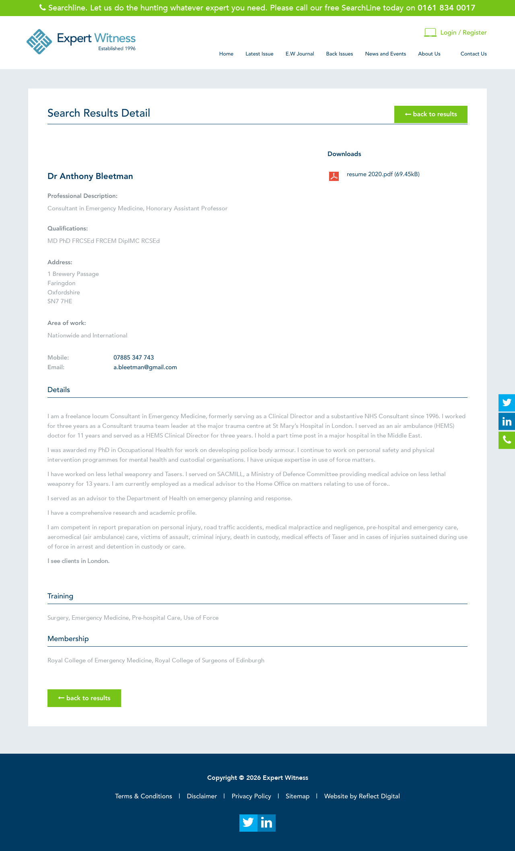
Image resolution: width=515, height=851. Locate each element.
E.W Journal (300, 54)
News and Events (385, 54)
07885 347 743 (133, 358)
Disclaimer (202, 796)
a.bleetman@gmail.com (145, 368)
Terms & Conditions (143, 796)
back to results (431, 114)
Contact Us (474, 54)
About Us (429, 54)
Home (226, 54)
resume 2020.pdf (383, 175)
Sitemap (297, 796)
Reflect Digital (379, 796)
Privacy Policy (251, 796)
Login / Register (455, 33)
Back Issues (339, 54)
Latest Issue (259, 54)
